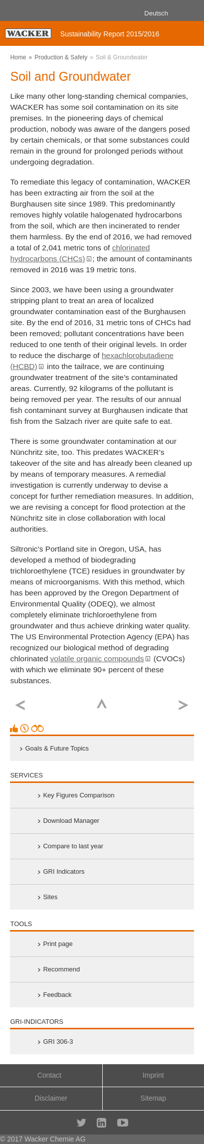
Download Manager (71, 820)
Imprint (153, 1075)
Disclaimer (51, 1098)
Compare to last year (73, 846)
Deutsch (156, 13)
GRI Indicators (63, 871)
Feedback (57, 994)
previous (20, 705)
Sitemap (153, 1098)
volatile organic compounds (97, 658)
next (184, 705)
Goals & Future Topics (57, 748)
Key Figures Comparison (78, 795)
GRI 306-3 (58, 1041)
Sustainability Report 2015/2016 (109, 34)
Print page (57, 944)
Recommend (61, 969)
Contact (49, 1075)
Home (18, 57)
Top (102, 703)
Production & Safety (60, 57)
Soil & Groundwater (122, 57)
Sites (50, 897)
